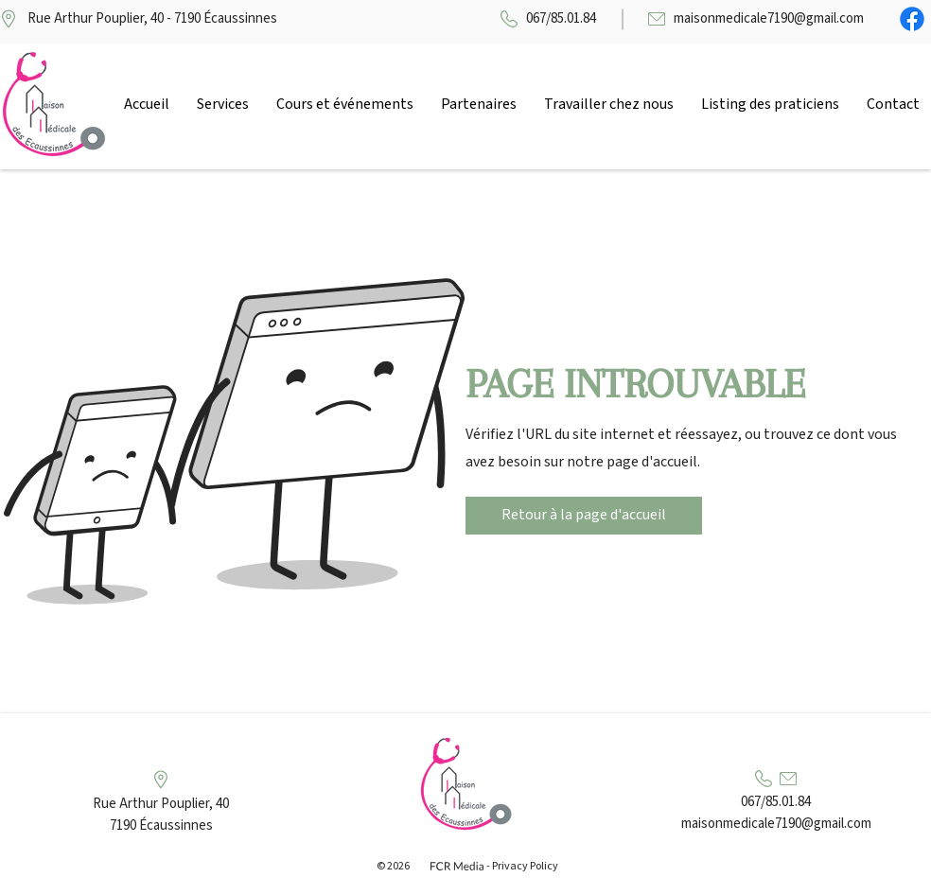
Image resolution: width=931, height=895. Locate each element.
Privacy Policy (525, 866)
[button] (222, 104)
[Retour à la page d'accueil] (584, 516)
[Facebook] (912, 19)
